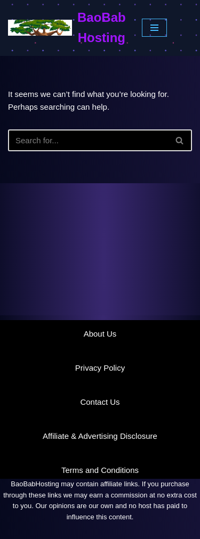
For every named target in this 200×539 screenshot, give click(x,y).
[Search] (88, 140)
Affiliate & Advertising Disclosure (100, 435)
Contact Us (99, 401)
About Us (100, 333)
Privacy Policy (100, 367)
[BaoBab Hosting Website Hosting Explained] (67, 27)
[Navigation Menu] (154, 28)
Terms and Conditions (100, 470)
